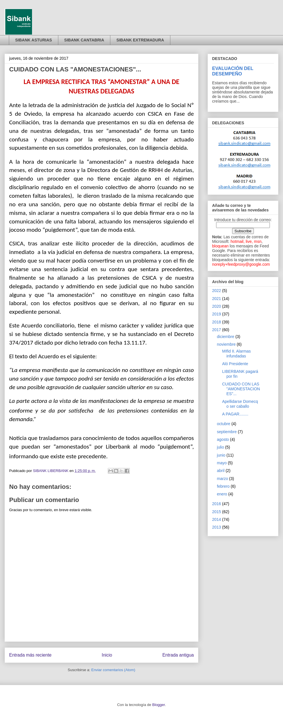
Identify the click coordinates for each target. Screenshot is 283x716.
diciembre (225, 336)
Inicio (107, 655)
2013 (216, 527)
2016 (216, 503)
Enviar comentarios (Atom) (113, 670)
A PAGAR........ (235, 414)
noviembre (226, 344)
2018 (216, 322)
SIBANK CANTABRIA (84, 40)
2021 (216, 298)
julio (220, 447)
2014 (216, 519)
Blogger (158, 705)
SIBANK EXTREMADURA (140, 40)
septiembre (227, 431)
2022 (216, 290)
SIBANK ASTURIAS (33, 40)
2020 (216, 306)
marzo (222, 478)
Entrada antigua (178, 655)
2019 (216, 314)
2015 (216, 511)
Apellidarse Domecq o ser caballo (240, 404)
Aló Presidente (235, 363)
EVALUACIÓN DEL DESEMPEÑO (232, 71)
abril (220, 470)
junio (221, 455)
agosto (223, 439)
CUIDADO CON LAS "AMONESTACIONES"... (241, 389)
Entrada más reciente (30, 655)
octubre (223, 423)
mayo (222, 463)
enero (222, 494)
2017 (216, 329)
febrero (223, 486)
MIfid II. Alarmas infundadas (236, 353)
